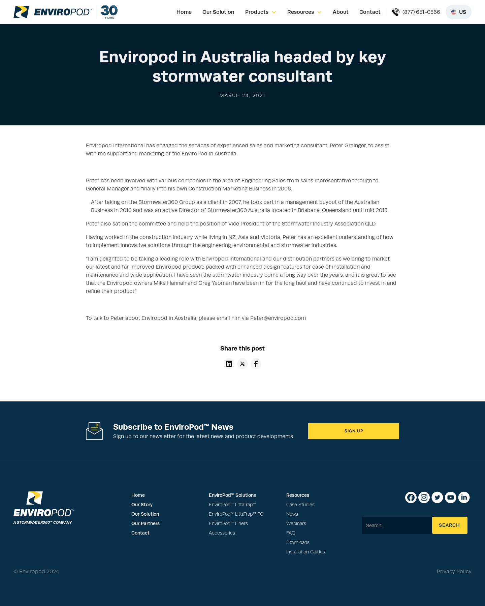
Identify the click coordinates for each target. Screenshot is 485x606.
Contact (370, 12)
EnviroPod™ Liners (228, 523)
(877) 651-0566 (421, 12)
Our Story (142, 504)
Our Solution (218, 12)
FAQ (290, 533)
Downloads (298, 542)
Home (184, 12)
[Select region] (459, 12)
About (341, 12)
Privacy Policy (454, 572)
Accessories (222, 533)
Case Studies (300, 504)
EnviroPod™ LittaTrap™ (232, 504)
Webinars (296, 523)
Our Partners (145, 523)
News (292, 514)
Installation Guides (305, 551)
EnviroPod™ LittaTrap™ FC (236, 514)
